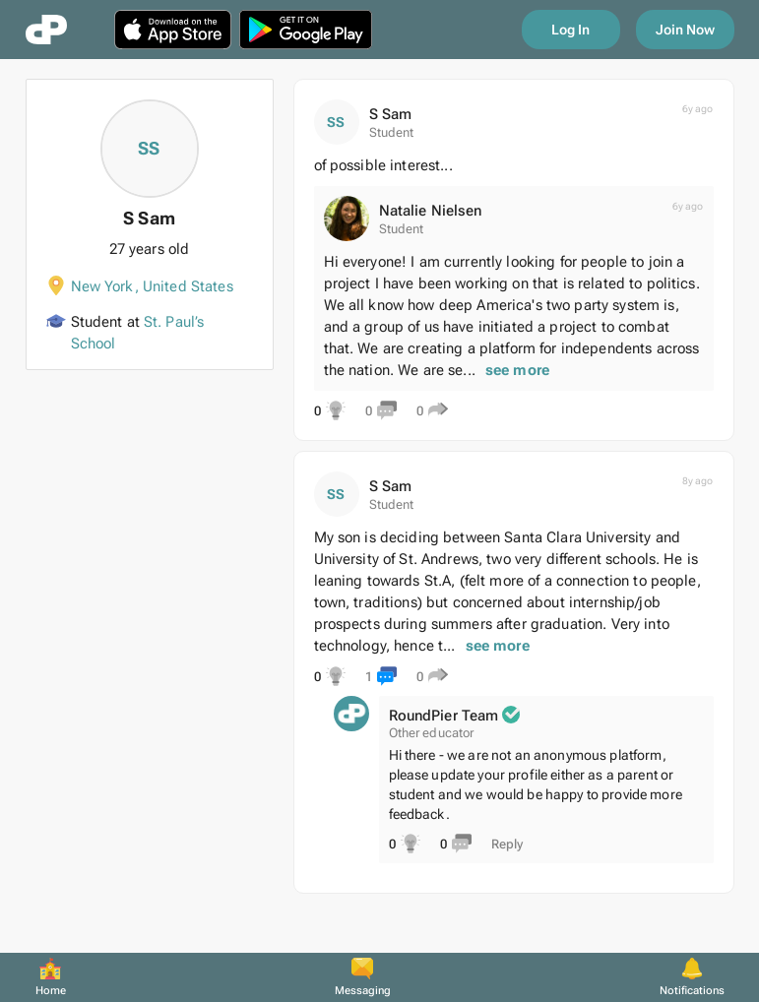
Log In (570, 29)
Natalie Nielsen (430, 210)
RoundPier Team (444, 715)
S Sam (390, 114)
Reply (507, 844)
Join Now (685, 29)
